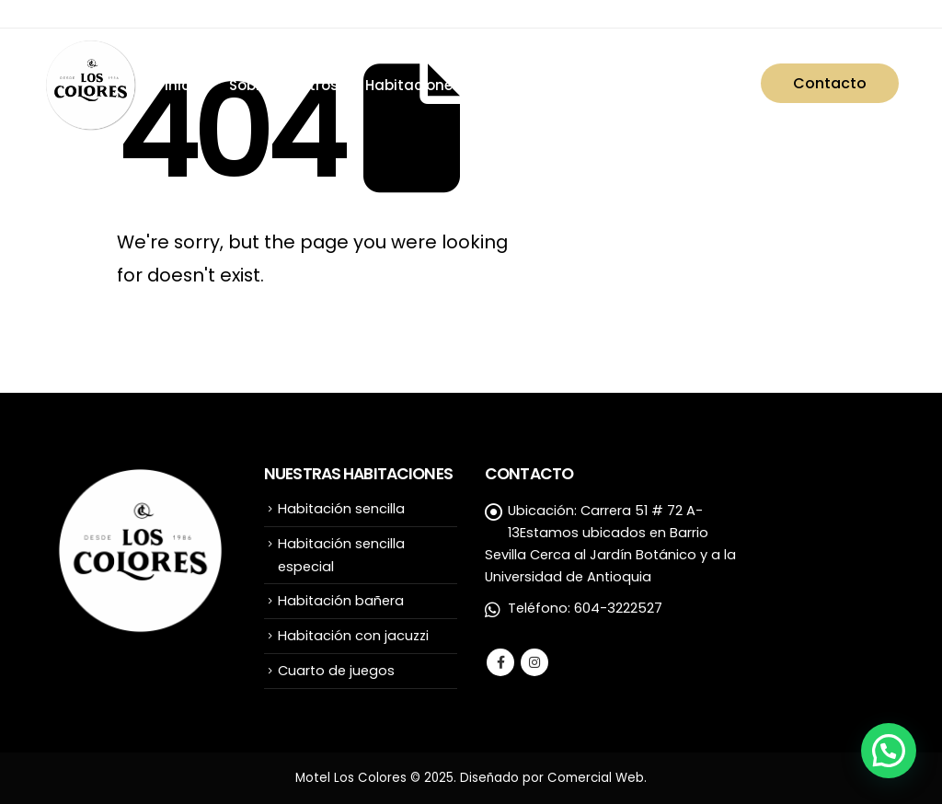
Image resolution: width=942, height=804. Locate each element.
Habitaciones (413, 85)
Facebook (500, 662)
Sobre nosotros (284, 85)
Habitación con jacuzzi (353, 635)
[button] (888, 750)
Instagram (534, 662)
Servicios (519, 85)
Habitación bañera (341, 601)
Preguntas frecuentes (656, 85)
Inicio (183, 85)
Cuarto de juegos (336, 670)
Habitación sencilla (341, 509)
